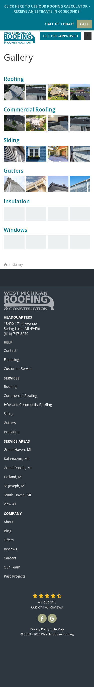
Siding (8, 413)
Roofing (10, 386)
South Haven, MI (17, 494)
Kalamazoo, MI (16, 458)
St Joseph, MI (14, 485)
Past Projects (15, 576)
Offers (9, 540)
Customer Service (18, 368)
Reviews (10, 549)
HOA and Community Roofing (28, 404)
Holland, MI (13, 476)
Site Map (58, 629)
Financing (11, 359)
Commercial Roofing (20, 395)
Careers (10, 558)
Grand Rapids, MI (18, 467)
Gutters (10, 422)
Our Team (12, 567)
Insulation (12, 431)
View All (10, 504)
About (9, 521)
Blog (7, 530)
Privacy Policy (39, 629)
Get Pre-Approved (60, 35)
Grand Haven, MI (17, 449)
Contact (10, 350)
